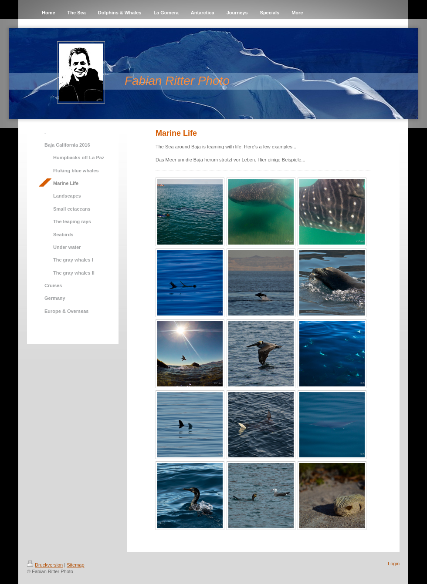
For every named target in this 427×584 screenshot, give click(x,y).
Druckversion (45, 564)
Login (394, 563)
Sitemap (75, 564)
